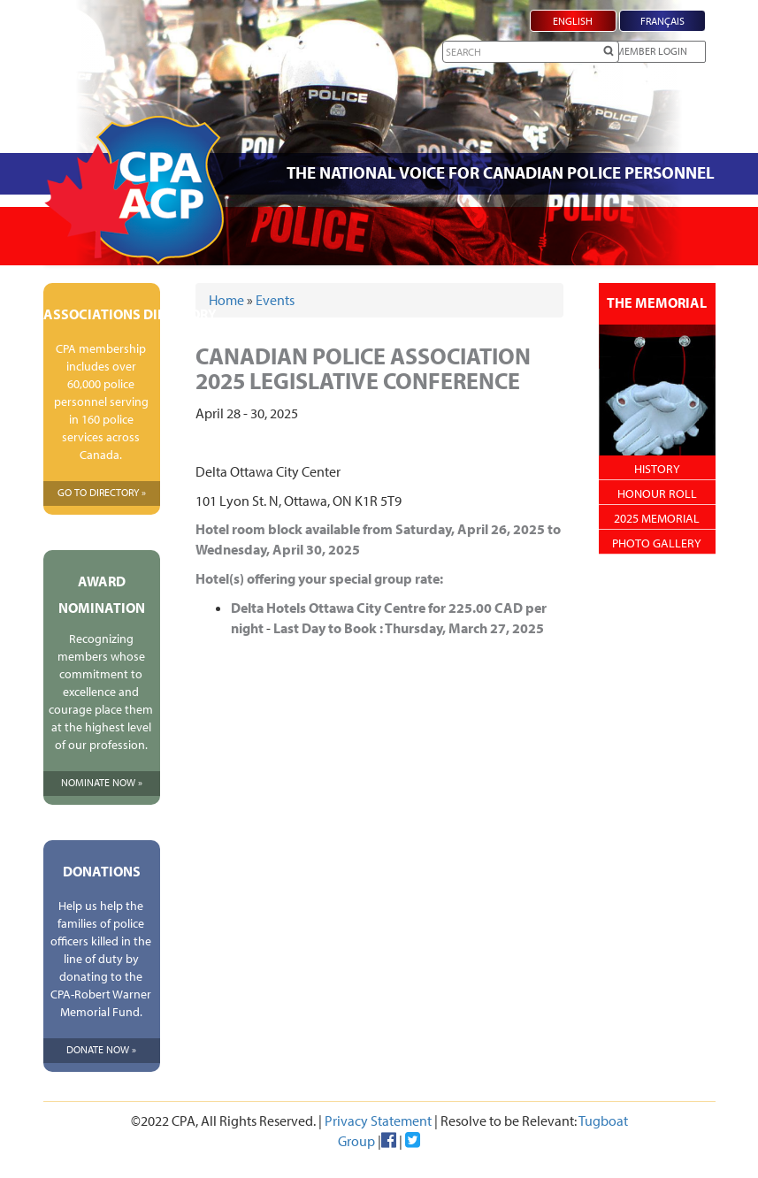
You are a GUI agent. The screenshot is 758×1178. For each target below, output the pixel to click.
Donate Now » (101, 1049)
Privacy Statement (378, 1120)
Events (275, 300)
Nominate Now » (101, 782)
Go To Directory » (101, 492)
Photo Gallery (656, 543)
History (657, 469)
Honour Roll (657, 493)
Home (226, 300)
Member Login (651, 50)
